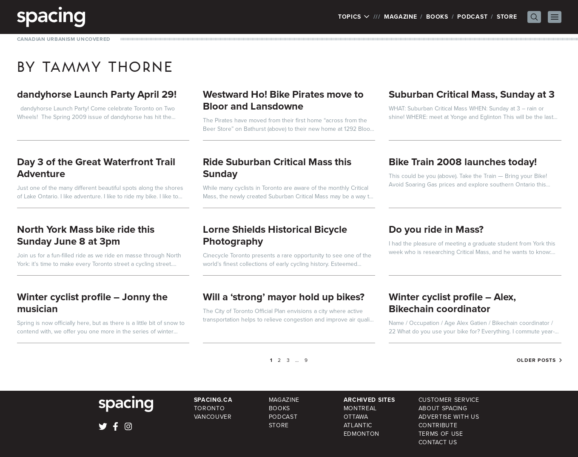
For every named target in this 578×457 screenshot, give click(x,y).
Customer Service (449, 399)
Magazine (400, 16)
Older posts (536, 360)
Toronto (209, 408)
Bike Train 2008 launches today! (463, 161)
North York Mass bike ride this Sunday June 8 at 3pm (85, 235)
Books (437, 16)
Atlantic (358, 425)
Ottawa (356, 416)
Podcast (472, 16)
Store (507, 16)
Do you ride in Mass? (436, 229)
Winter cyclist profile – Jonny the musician (92, 302)
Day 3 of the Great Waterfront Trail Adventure (96, 167)
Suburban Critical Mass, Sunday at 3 (472, 94)
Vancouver (213, 416)
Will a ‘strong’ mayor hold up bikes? (283, 297)
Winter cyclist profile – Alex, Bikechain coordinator (452, 302)
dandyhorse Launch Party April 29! (97, 94)
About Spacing (443, 408)
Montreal (360, 408)
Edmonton (362, 433)
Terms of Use (441, 433)
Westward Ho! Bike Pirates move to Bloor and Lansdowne (283, 100)
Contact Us (438, 442)
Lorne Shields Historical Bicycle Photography (275, 235)
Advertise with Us (449, 416)
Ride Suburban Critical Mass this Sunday (277, 167)
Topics (354, 17)
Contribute (438, 425)
